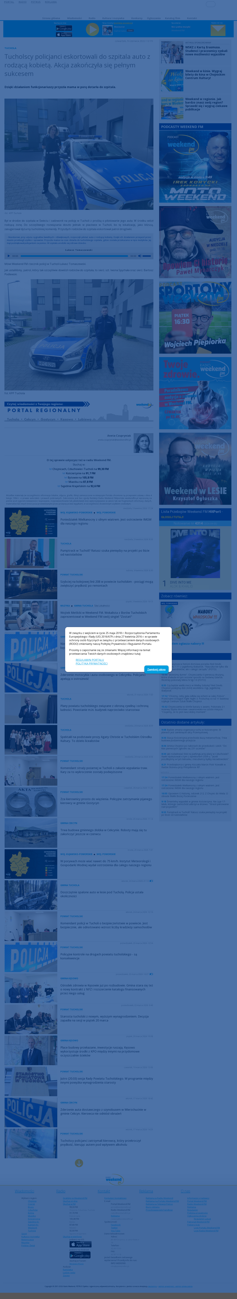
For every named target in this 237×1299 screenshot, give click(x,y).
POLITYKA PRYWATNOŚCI (92, 663)
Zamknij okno (156, 669)
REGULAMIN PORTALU (90, 660)
